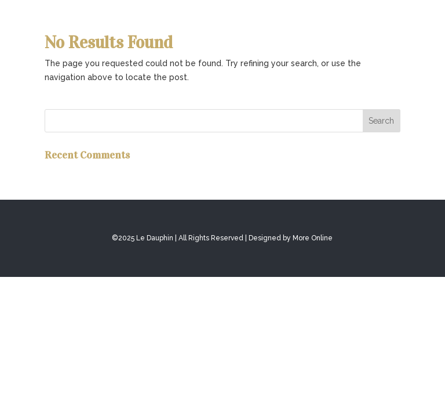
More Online (313, 238)
